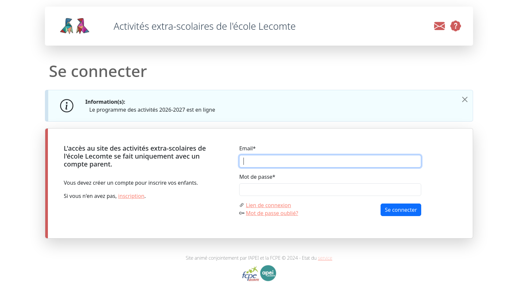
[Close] (465, 99)
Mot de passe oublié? (272, 213)
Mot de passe (257, 176)
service (325, 258)
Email (247, 148)
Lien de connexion (268, 205)
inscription (131, 196)
